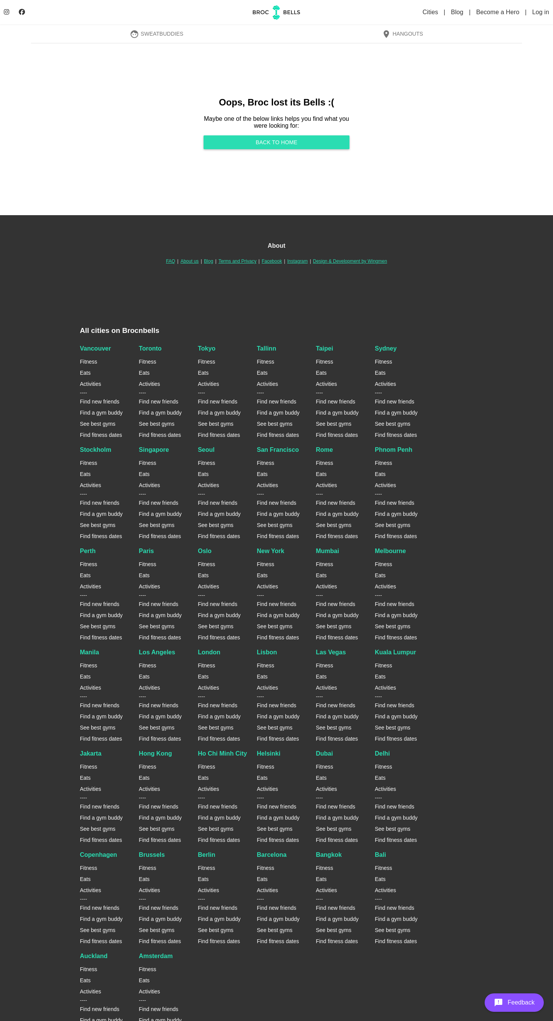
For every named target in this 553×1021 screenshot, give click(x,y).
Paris (146, 551)
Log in (540, 12)
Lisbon (267, 652)
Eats (85, 373)
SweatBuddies (157, 34)
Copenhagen (98, 854)
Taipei (324, 348)
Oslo (205, 551)
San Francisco (278, 449)
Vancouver (95, 348)
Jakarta (90, 753)
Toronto (150, 348)
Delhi (382, 753)
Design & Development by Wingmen (350, 261)
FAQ (170, 261)
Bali (380, 854)
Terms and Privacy (238, 261)
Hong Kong (155, 753)
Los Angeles (157, 652)
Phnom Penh (393, 449)
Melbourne (390, 551)
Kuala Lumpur (395, 652)
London (209, 652)
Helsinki (268, 753)
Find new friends (99, 402)
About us (189, 261)
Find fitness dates (101, 435)
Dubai (324, 753)
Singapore (154, 449)
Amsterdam (156, 956)
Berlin (206, 854)
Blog (458, 12)
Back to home (276, 142)
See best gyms (98, 424)
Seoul (206, 449)
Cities (431, 12)
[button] (514, 1002)
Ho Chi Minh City (222, 753)
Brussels (152, 854)
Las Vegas (331, 652)
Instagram (297, 261)
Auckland (94, 956)
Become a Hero (498, 12)
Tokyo (206, 348)
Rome (324, 449)
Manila (89, 652)
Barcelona (271, 854)
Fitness (88, 362)
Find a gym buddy (101, 413)
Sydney (386, 348)
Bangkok (329, 854)
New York (270, 551)
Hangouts (402, 34)
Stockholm (95, 449)
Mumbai (327, 551)
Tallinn (266, 348)
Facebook (272, 261)
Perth (88, 551)
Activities (90, 384)
